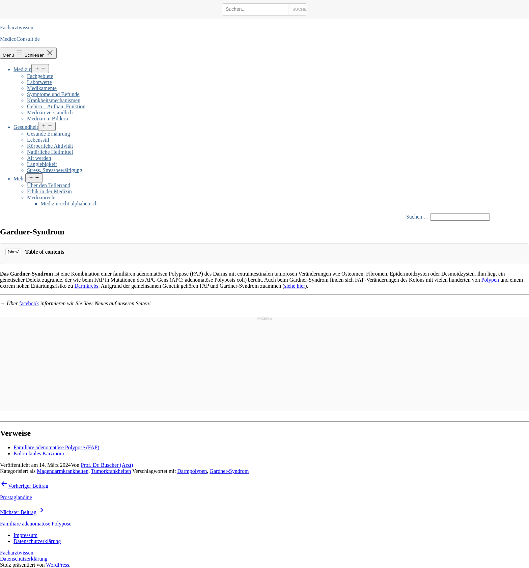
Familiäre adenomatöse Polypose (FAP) (56, 447)
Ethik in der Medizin (49, 191)
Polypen (490, 280)
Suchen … (417, 217)
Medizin (22, 69)
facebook (29, 303)
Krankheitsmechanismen (53, 100)
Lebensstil (38, 140)
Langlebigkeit (42, 164)
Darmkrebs (86, 286)
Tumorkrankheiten (111, 471)
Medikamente (42, 88)
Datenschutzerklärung (23, 559)
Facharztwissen (16, 27)
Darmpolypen (192, 471)
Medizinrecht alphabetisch (69, 203)
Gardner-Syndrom (229, 471)
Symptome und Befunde (53, 94)
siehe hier (294, 286)
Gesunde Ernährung (48, 134)
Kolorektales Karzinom (38, 453)
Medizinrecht (41, 197)
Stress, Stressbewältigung (54, 170)
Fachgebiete (40, 76)
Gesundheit (25, 127)
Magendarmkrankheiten (62, 471)
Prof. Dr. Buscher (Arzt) (107, 465)
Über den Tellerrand (48, 185)
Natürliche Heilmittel (50, 152)
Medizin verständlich (50, 112)
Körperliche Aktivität (50, 146)
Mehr (19, 178)
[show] (14, 252)
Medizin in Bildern (47, 118)
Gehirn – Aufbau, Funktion (56, 106)
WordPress (57, 565)
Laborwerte (39, 82)
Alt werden (39, 158)
